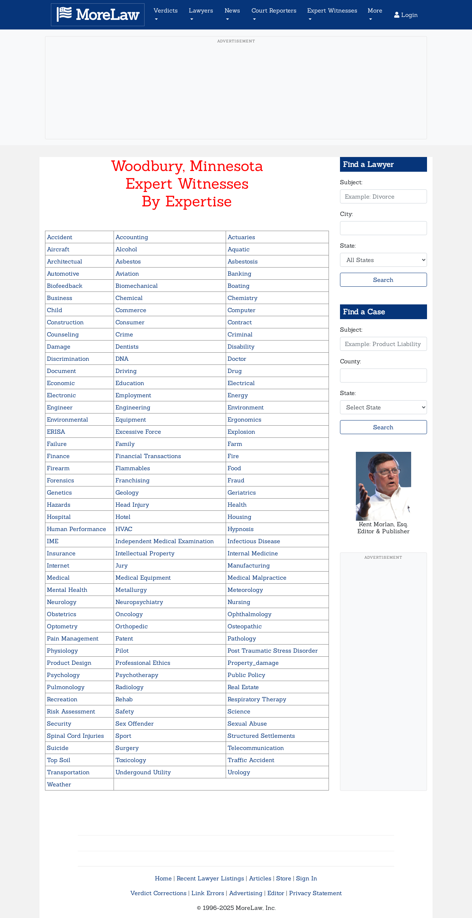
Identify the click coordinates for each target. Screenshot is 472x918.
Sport (123, 735)
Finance (58, 456)
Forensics (60, 480)
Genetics (59, 492)
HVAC (123, 529)
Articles (260, 878)
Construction (65, 322)
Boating (239, 285)
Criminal (240, 334)
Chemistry (242, 297)
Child (54, 310)
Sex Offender (134, 723)
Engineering (132, 407)
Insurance (61, 553)
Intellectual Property (144, 553)
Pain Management (72, 638)
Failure (57, 443)
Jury (121, 565)
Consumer (130, 322)
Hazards (58, 504)
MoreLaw (98, 14)
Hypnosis (241, 529)
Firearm (58, 468)
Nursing (239, 601)
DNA (122, 358)
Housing (239, 516)
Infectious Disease (254, 541)
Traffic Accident (251, 760)
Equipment (130, 419)
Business (59, 297)
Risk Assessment (71, 711)
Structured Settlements (261, 735)
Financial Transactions (148, 456)
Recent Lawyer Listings (210, 878)
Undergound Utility (143, 772)
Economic (61, 383)
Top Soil (58, 760)
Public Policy (246, 674)
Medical (58, 577)
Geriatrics (242, 492)
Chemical (129, 297)
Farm (235, 443)
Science (239, 711)
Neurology (61, 601)
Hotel (123, 516)
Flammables (132, 468)
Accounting (131, 237)
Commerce (130, 310)
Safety (124, 711)
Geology (127, 492)
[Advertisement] (236, 99)
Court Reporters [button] (273, 10)
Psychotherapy (136, 674)
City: (346, 213)
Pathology (242, 638)
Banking (239, 273)
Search (383, 279)
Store (283, 878)
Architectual (64, 261)
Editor (275, 893)
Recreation (62, 699)
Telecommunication (256, 747)
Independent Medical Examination (164, 541)
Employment (133, 395)
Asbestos (128, 261)
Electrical (241, 383)
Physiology (62, 650)
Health (237, 504)
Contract (240, 322)
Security (59, 723)
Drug (235, 370)
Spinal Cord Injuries (75, 735)
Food (234, 468)
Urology (239, 772)
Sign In (306, 878)
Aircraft (58, 249)
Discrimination (68, 358)
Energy (238, 395)
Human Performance (76, 529)
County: (350, 361)
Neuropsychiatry (139, 601)
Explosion (241, 431)
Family (125, 443)
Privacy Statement (315, 893)
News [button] (232, 10)
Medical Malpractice (257, 577)
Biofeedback (65, 285)
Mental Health (67, 589)
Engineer (60, 407)
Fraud (236, 480)
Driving (126, 370)
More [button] (375, 10)
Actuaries (241, 237)
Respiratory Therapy (257, 699)
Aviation (127, 273)
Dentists (127, 346)
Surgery (127, 747)
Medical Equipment (143, 577)
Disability (241, 346)
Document (61, 370)
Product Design (69, 662)
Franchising (132, 480)
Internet (58, 565)
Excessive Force (138, 431)
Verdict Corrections (158, 893)
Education (129, 383)
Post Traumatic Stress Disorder (273, 650)
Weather (59, 784)
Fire (233, 456)
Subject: (351, 182)
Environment (246, 407)
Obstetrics (61, 614)
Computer (242, 310)
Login (406, 14)
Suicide (58, 747)
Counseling (63, 334)
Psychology (63, 674)
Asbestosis (243, 261)
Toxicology (130, 760)
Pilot (122, 650)
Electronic (61, 395)
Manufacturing (249, 565)
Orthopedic (131, 626)
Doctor (237, 358)
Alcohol (126, 249)
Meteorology (245, 589)
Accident (59, 237)
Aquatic (239, 249)
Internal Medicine (253, 553)
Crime (124, 334)
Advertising (246, 893)
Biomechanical (136, 285)
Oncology (129, 614)
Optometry (62, 626)
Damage (58, 346)
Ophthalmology (249, 614)
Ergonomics (244, 419)
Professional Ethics (142, 662)
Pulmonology (65, 687)
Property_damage (253, 662)
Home (163, 878)
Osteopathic (245, 626)
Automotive (63, 273)
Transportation (68, 772)
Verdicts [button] (165, 10)
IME (52, 541)
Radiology (129, 687)
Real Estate (243, 687)
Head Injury (132, 504)
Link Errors (207, 893)
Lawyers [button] (201, 10)
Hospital (59, 516)
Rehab (124, 699)
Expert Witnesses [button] (332, 10)
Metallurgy (131, 589)
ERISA (56, 431)
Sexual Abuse (247, 723)
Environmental (67, 419)
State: (348, 245)
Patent (124, 638)
